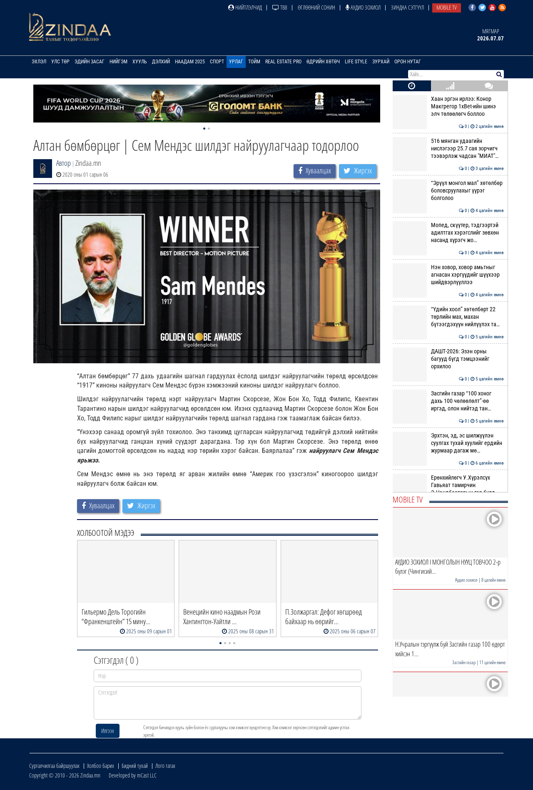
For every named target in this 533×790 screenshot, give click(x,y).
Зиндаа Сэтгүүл (407, 7)
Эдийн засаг (90, 62)
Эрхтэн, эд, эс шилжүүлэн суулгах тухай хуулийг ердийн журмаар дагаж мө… (448, 443)
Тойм (254, 62)
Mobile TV (446, 7)
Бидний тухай (135, 766)
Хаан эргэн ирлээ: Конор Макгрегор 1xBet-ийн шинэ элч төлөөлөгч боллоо (448, 106)
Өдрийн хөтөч (323, 62)
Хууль (139, 62)
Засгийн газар (464, 662)
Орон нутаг (407, 62)
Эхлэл (39, 62)
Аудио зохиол (363, 7)
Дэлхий (161, 62)
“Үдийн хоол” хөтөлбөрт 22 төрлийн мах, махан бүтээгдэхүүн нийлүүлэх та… (448, 316)
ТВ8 (279, 7)
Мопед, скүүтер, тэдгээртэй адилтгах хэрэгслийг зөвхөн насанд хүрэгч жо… (448, 232)
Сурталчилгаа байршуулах (54, 766)
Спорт (217, 62)
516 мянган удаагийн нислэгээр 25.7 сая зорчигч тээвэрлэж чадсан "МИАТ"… (448, 148)
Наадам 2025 (190, 62)
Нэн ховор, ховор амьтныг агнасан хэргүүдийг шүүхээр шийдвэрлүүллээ (448, 274)
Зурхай (380, 62)
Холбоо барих (100, 766)
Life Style (356, 62)
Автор (63, 163)
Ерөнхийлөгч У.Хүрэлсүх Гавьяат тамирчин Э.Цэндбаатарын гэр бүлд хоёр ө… (448, 489)
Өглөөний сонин (316, 7)
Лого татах (165, 766)
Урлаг (236, 62)
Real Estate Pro (283, 62)
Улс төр (60, 62)
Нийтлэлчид (245, 7)
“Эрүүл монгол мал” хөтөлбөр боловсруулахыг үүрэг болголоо (448, 190)
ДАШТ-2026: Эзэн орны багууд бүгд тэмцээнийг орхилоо (448, 359)
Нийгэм (118, 62)
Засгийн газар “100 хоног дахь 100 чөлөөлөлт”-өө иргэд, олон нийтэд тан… (448, 401)
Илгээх (107, 731)
